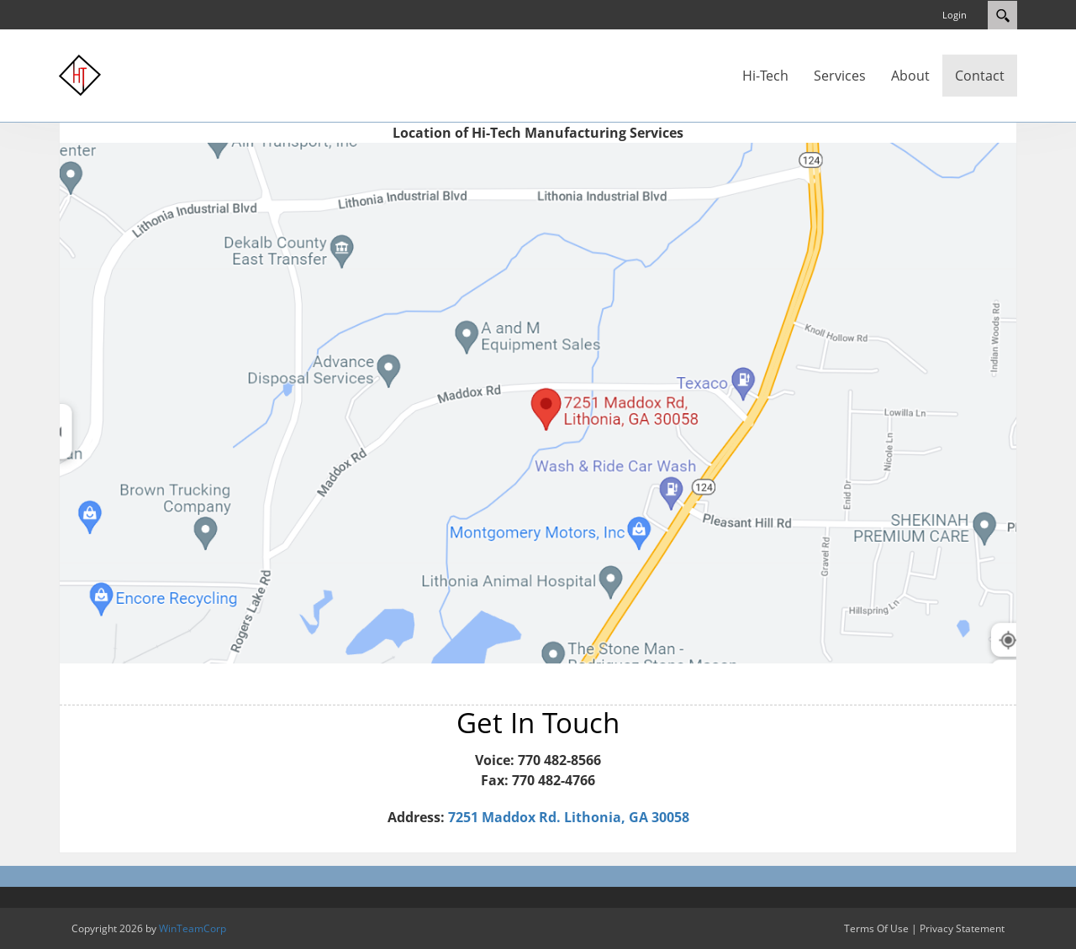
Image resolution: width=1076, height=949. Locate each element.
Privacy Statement (962, 928)
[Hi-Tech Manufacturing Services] (80, 73)
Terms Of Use (876, 928)
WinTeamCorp (192, 928)
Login (954, 14)
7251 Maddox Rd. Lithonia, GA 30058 (568, 817)
